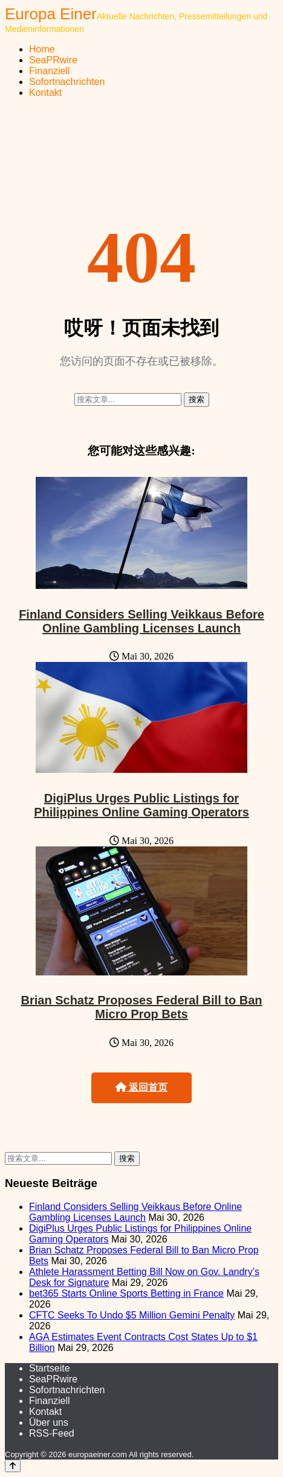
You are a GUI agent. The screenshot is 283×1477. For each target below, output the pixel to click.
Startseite (49, 1368)
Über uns (48, 1422)
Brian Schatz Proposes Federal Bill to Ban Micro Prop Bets (141, 1007)
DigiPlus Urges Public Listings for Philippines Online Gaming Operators (141, 805)
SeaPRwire (53, 60)
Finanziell (49, 71)
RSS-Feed (51, 1433)
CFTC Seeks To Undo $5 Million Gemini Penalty (132, 1315)
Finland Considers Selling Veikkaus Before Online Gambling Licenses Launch (141, 621)
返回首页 (141, 1087)
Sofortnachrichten (67, 82)
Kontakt (45, 92)
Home (42, 49)
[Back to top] (13, 1466)
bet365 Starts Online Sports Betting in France (126, 1293)
